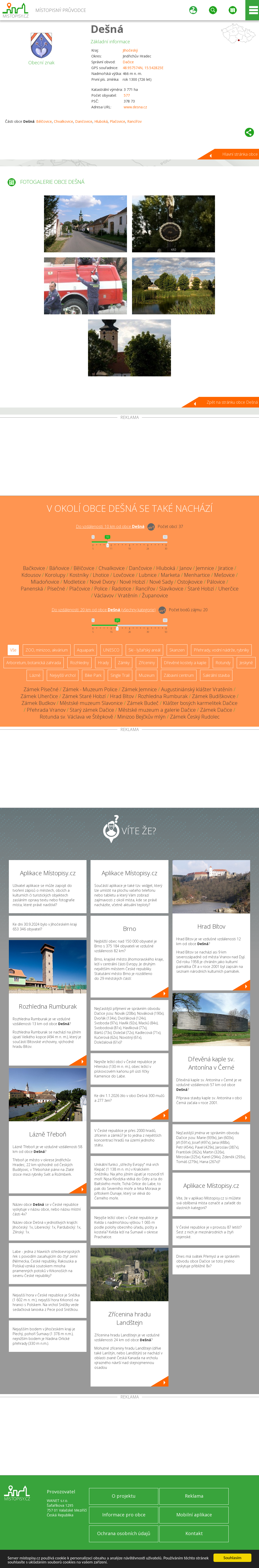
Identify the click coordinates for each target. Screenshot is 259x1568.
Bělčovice (44, 121)
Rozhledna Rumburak (163, 696)
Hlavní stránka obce (240, 154)
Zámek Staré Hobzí (84, 696)
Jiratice (225, 568)
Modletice (74, 581)
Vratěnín (128, 595)
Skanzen (177, 650)
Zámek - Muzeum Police (90, 689)
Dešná (107, 29)
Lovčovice (124, 575)
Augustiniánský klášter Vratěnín (196, 689)
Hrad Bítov (122, 696)
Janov (186, 568)
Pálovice (216, 581)
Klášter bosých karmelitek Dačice (200, 703)
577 (127, 95)
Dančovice (83, 121)
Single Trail (120, 675)
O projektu (124, 1496)
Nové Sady (161, 581)
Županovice (155, 595)
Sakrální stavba (216, 675)
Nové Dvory (102, 581)
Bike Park (93, 675)
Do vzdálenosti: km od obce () (104, 610)
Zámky (124, 662)
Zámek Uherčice (39, 696)
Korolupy (55, 575)
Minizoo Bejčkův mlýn (141, 716)
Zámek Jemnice (139, 689)
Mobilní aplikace (194, 1515)
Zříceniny (147, 662)
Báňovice (59, 568)
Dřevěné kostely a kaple (185, 662)
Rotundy (222, 662)
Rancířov (134, 121)
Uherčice (228, 588)
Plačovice (117, 121)
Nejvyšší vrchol (63, 675)
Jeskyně (246, 662)
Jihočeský (130, 50)
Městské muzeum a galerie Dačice (157, 709)
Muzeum (147, 675)
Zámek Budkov (38, 703)
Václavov (104, 595)
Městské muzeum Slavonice (91, 703)
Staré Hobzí (201, 588)
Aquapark (85, 650)
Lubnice (148, 575)
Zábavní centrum (179, 675)
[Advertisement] (129, 457)
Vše (13, 650)
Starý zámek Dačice (92, 709)
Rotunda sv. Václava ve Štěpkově (76, 716)
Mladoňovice (45, 581)
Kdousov (31, 575)
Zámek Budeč (143, 703)
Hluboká (101, 121)
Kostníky (79, 575)
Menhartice (197, 575)
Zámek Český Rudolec (195, 716)
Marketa (170, 575)
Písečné (56, 588)
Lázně (34, 675)
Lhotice (101, 575)
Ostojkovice (190, 581)
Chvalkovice (63, 121)
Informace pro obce (123, 1515)
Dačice (128, 61)
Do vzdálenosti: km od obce (110, 526)
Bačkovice (34, 568)
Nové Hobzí (132, 581)
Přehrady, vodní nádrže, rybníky (221, 650)
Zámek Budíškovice (213, 696)
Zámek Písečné (41, 689)
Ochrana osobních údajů (123, 1533)
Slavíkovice (171, 588)
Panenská (32, 588)
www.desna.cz (135, 107)
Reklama (194, 1496)
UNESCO (111, 650)
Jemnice (205, 568)
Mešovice (224, 575)
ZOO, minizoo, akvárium (47, 650)
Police (100, 588)
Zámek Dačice (216, 709)
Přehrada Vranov (46, 709)
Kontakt (194, 1533)
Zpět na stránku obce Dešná (232, 402)
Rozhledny (79, 662)
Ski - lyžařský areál (144, 650)
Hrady (103, 662)
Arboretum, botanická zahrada (33, 662)
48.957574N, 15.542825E (143, 67)
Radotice (121, 588)
